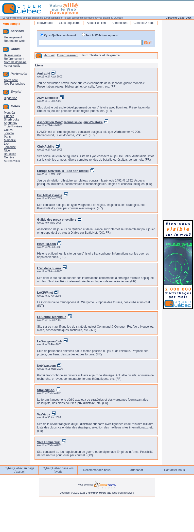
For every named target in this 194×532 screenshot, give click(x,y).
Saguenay (10, 123)
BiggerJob (10, 98)
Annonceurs (119, 23)
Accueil (49, 55)
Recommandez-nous (97, 470)
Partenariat (135, 470)
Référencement (14, 59)
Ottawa (8, 130)
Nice (7, 150)
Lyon (7, 143)
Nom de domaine (15, 62)
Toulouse (10, 147)
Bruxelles (10, 154)
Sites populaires (69, 23)
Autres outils (12, 65)
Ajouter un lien (96, 23)
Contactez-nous (144, 23)
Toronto (9, 133)
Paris (7, 136)
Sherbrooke (11, 119)
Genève (9, 157)
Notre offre (11, 80)
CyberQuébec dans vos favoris (58, 470)
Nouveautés (45, 23)
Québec (9, 116)
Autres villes (12, 161)
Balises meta (12, 55)
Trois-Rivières (13, 126)
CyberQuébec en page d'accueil (19, 470)
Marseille (10, 140)
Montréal (10, 112)
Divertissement (67, 55)
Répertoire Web (14, 41)
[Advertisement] (178, 143)
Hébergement (13, 37)
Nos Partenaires (14, 83)
